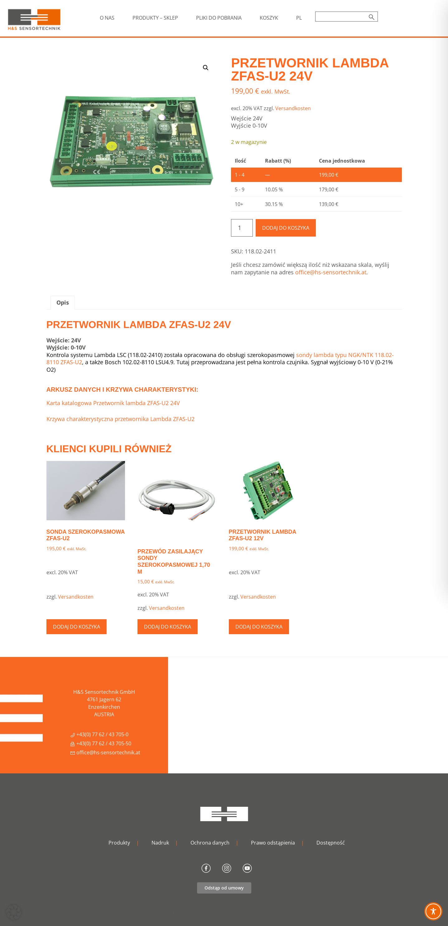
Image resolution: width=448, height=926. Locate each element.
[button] (205, 67)
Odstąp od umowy (224, 888)
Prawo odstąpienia (273, 842)
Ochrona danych (209, 842)
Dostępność (330, 842)
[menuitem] (298, 18)
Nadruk (160, 842)
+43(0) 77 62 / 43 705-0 (99, 734)
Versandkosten (293, 108)
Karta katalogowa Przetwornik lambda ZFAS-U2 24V (113, 403)
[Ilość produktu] (242, 228)
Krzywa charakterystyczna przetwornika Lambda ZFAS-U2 (120, 419)
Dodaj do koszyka (285, 227)
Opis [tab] (62, 302)
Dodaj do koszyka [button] (76, 626)
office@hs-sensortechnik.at (330, 272)
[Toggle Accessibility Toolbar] (433, 911)
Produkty (119, 842)
